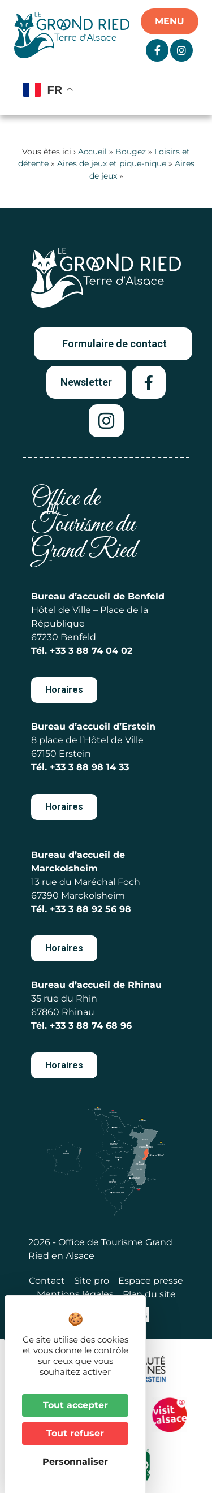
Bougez (130, 151)
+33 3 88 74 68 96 (91, 1025)
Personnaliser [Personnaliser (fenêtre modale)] (75, 1461)
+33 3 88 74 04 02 (91, 650)
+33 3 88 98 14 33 (89, 767)
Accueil (92, 151)
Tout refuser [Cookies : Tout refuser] (75, 1433)
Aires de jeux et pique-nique (111, 163)
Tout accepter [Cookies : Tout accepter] (75, 1405)
